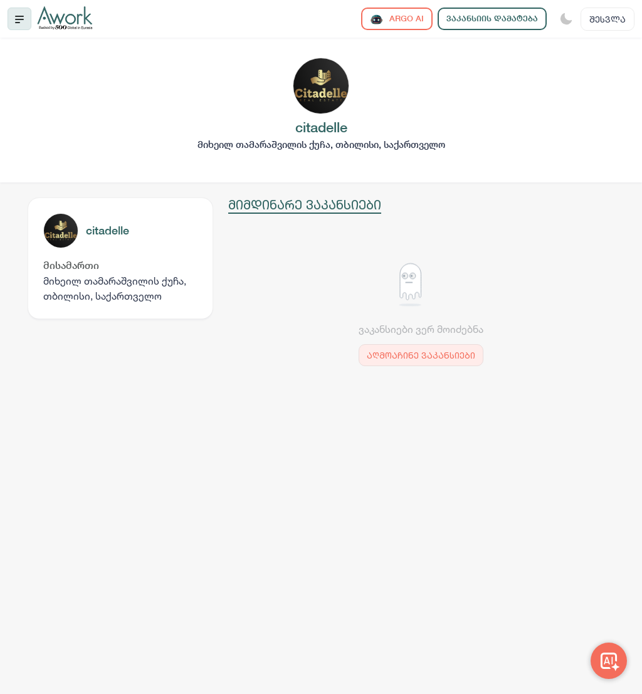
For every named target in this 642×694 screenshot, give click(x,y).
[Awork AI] (609, 661)
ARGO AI (397, 19)
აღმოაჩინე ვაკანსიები (421, 355)
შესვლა (607, 19)
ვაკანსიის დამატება (492, 18)
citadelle (107, 230)
